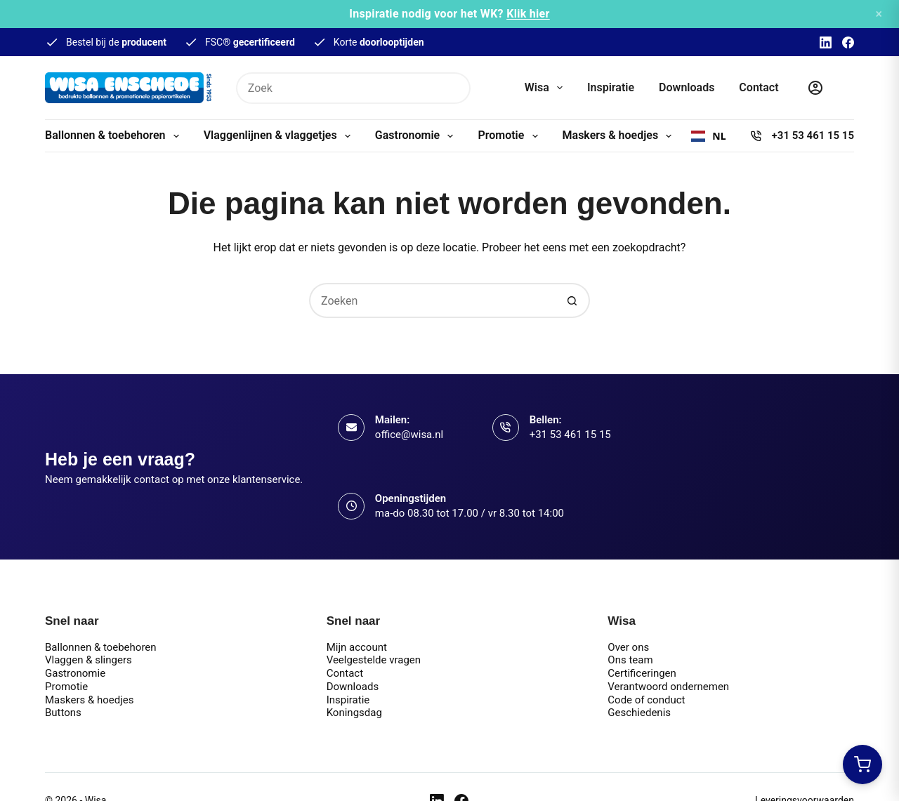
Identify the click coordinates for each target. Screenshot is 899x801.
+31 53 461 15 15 (813, 135)
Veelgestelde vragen (374, 660)
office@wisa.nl (409, 434)
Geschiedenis (639, 712)
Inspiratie (610, 87)
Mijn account (357, 647)
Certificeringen (642, 673)
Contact (758, 87)
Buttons (63, 712)
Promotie (510, 136)
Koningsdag (354, 712)
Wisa (546, 87)
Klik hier (528, 13)
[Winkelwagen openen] (862, 764)
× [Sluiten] (878, 13)
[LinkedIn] (826, 42)
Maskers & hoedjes (620, 136)
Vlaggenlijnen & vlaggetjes (280, 136)
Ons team (630, 660)
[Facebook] (848, 42)
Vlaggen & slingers (88, 660)
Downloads (686, 87)
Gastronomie (417, 136)
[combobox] (708, 136)
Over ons (628, 647)
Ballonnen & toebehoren (115, 136)
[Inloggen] (815, 88)
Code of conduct (646, 700)
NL (708, 136)
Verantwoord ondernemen (668, 686)
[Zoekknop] (455, 88)
